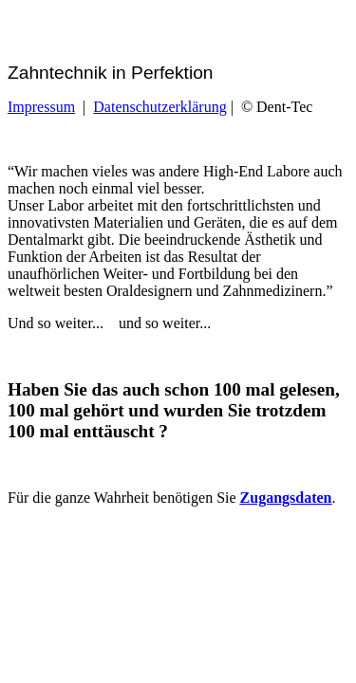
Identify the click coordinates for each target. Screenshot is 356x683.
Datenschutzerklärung (159, 107)
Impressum (41, 107)
